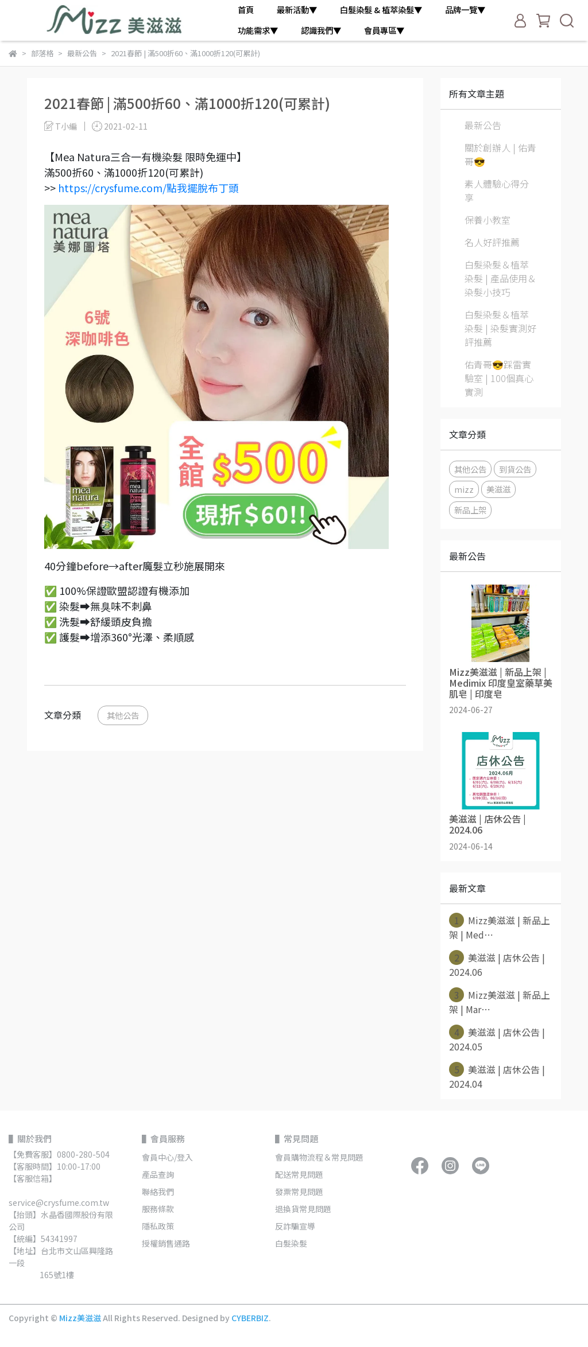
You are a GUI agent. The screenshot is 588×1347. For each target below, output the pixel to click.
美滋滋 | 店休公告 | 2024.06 (497, 964)
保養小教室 (487, 220)
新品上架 (470, 510)
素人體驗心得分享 (497, 190)
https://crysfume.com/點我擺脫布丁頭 (148, 187)
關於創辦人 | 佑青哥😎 (500, 154)
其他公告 (123, 715)
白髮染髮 (291, 1243)
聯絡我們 (158, 1191)
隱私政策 (158, 1226)
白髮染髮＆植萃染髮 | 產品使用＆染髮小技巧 (500, 278)
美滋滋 (498, 489)
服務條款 (158, 1208)
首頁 (246, 9)
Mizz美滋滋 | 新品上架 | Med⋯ (499, 927)
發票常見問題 (300, 1191)
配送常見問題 (299, 1174)
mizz (464, 489)
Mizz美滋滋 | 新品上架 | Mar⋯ (499, 1001)
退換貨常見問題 (303, 1208)
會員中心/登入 (167, 1157)
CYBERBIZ (250, 1317)
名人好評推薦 (492, 242)
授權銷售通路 (166, 1243)
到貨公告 (515, 469)
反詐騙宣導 (295, 1226)
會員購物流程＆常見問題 (319, 1157)
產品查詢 (158, 1174)
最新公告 (483, 125)
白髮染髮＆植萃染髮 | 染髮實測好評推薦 (500, 328)
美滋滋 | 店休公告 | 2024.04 (497, 1076)
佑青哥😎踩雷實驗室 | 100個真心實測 (499, 378)
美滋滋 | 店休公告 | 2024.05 (497, 1039)
